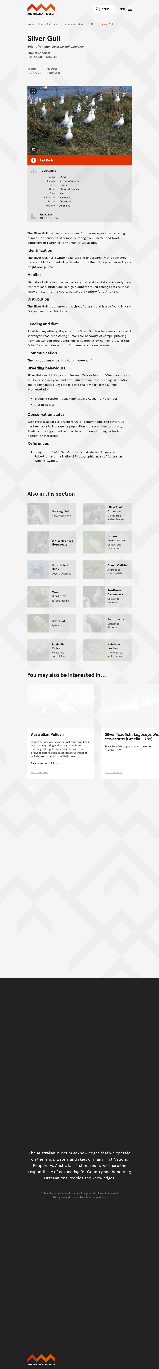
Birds (94, 24)
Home (30, 24)
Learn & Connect (49, 24)
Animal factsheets (75, 24)
